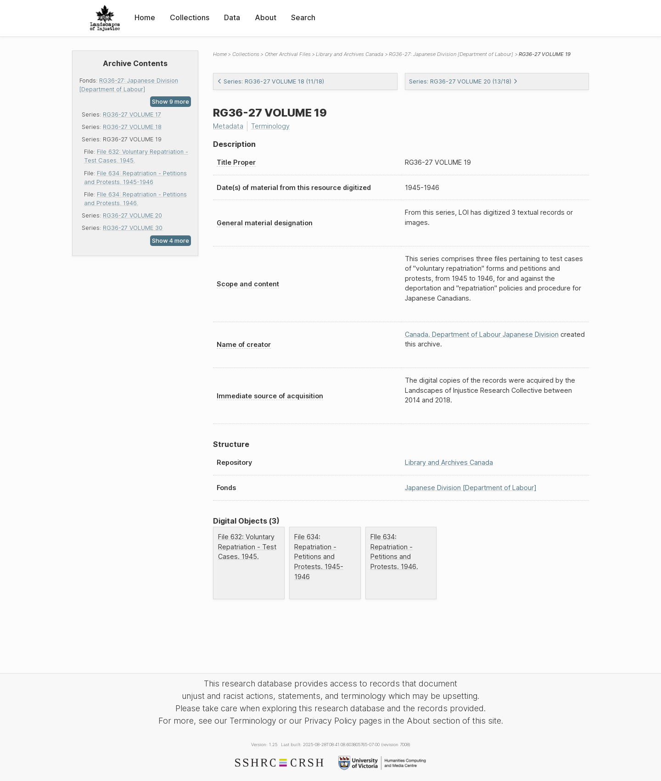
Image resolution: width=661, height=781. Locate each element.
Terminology (270, 126)
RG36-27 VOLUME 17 (132, 114)
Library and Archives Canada (349, 54)
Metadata (228, 126)
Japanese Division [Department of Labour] (471, 487)
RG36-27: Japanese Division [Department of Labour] (451, 54)
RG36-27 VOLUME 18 (132, 126)
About (265, 17)
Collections (189, 17)
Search (303, 17)
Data (232, 17)
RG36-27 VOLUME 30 (132, 227)
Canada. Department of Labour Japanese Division (482, 334)
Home (144, 17)
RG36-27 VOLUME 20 (132, 215)
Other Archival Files (288, 54)
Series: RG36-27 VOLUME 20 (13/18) (463, 81)
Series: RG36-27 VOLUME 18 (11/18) (270, 81)
